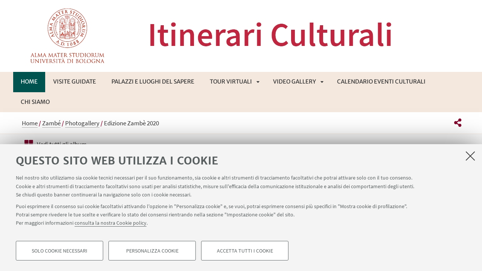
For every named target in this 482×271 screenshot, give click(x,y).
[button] (457, 123)
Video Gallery (294, 81)
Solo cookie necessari (59, 250)
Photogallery (82, 123)
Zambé (51, 123)
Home (29, 81)
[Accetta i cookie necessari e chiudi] (470, 156)
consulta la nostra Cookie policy (110, 222)
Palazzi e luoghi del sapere (152, 81)
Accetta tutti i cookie (245, 250)
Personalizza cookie (152, 250)
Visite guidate (74, 81)
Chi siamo (35, 101)
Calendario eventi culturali (381, 81)
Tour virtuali (231, 81)
